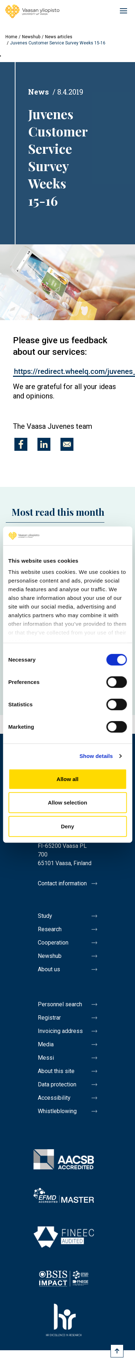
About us (49, 969)
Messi (46, 1057)
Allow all (67, 779)
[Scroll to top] (117, 1350)
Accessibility (54, 1097)
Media (46, 1044)
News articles (58, 36)
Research (50, 929)
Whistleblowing (57, 1111)
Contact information (62, 883)
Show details (96, 756)
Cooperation (53, 942)
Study (45, 915)
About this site (56, 1071)
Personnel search (60, 1004)
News (38, 91)
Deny (67, 826)
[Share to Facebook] (20, 444)
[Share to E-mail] (66, 444)
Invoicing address (60, 1031)
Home (11, 36)
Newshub (31, 36)
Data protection (57, 1084)
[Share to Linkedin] (43, 444)
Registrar (49, 1017)
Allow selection (67, 802)
